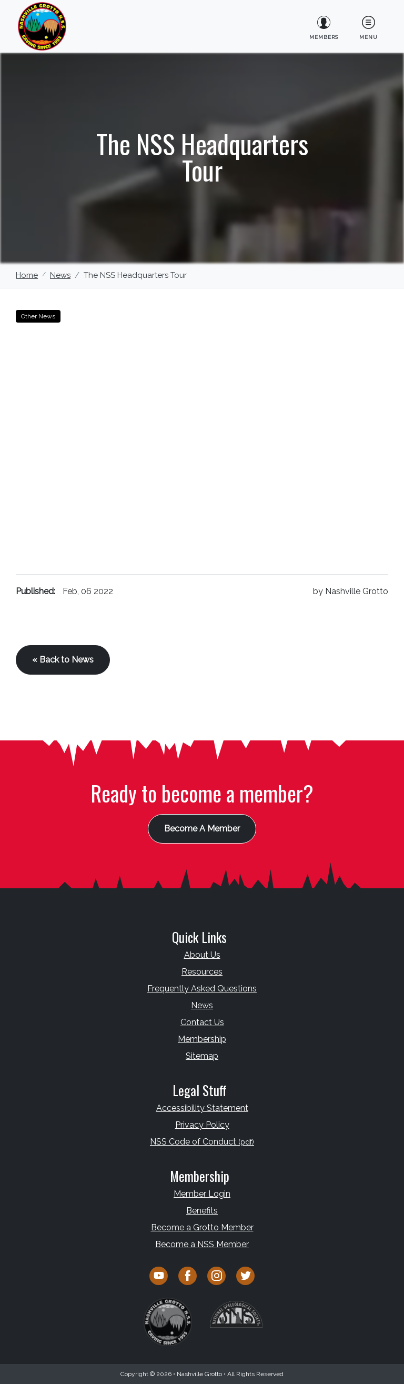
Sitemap (202, 1056)
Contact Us (202, 1022)
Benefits (202, 1211)
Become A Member (202, 829)
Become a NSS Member (202, 1244)
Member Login (202, 1194)
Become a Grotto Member (202, 1227)
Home (27, 275)
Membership (202, 1039)
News (60, 275)
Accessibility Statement (202, 1108)
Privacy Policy (202, 1125)
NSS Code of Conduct (202, 1142)
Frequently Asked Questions (202, 989)
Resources (202, 972)
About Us (202, 955)
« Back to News (63, 660)
